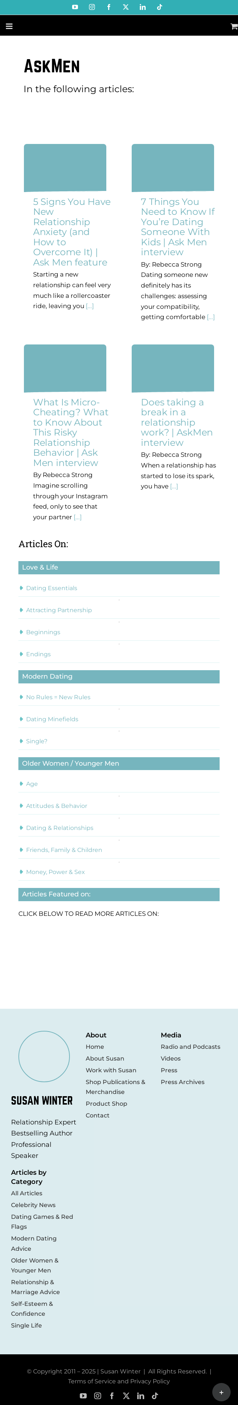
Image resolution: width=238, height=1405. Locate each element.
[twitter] (126, 1396)
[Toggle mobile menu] (10, 26)
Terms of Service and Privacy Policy (119, 1381)
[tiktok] (155, 1396)
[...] (89, 306)
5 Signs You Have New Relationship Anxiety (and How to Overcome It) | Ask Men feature (72, 232)
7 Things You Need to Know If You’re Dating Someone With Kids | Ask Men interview (177, 227)
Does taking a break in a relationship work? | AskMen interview (177, 422)
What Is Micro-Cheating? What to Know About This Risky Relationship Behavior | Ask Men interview (71, 432)
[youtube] (83, 1396)
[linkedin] (140, 1396)
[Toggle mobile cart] (234, 26)
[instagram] (97, 1396)
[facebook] (112, 1396)
